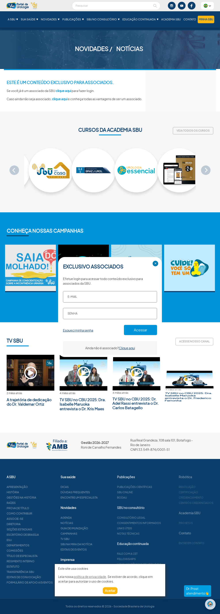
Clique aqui (127, 348)
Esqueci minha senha (78, 330)
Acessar (140, 330)
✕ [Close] (155, 263)
